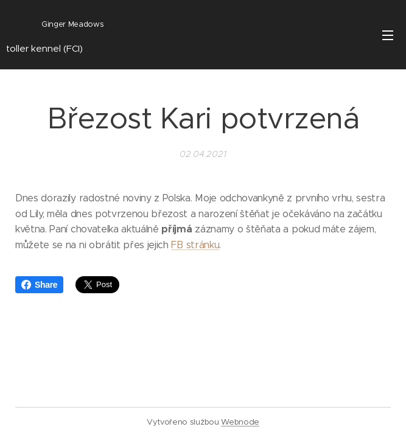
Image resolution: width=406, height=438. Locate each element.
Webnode (240, 422)
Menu (387, 35)
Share (39, 285)
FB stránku (195, 245)
